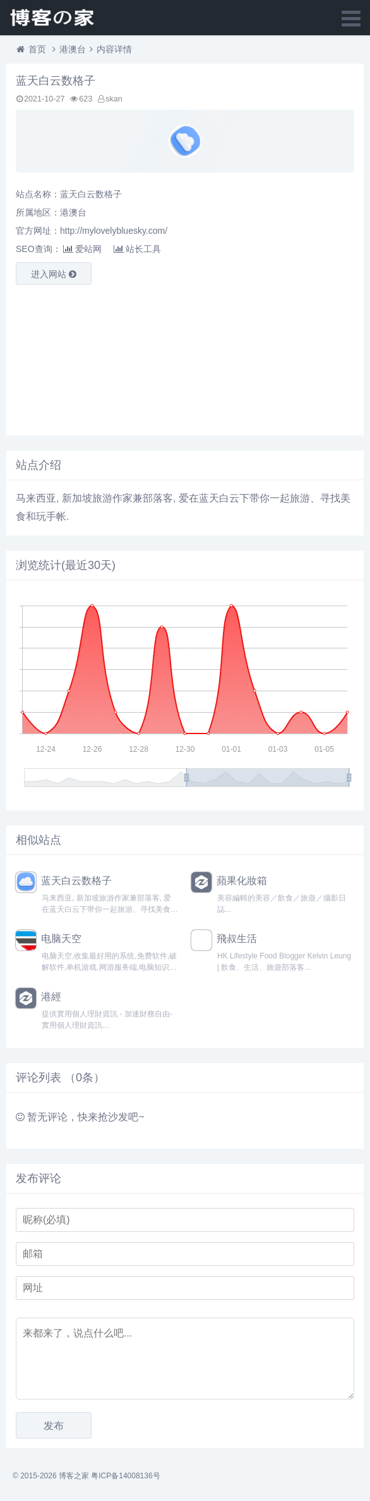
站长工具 (137, 249)
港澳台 (72, 49)
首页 (37, 49)
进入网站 (53, 274)
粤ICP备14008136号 (125, 1475)
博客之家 (74, 1475)
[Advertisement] (136, 357)
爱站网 (82, 249)
